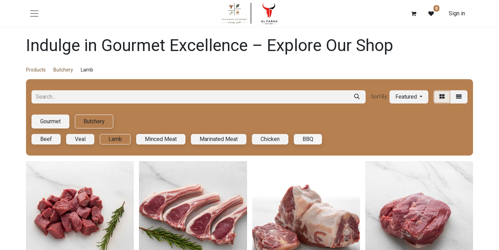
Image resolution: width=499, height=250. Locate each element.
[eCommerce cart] (413, 13)
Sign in (457, 13)
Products (36, 70)
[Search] (357, 96)
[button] (408, 96)
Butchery (63, 70)
